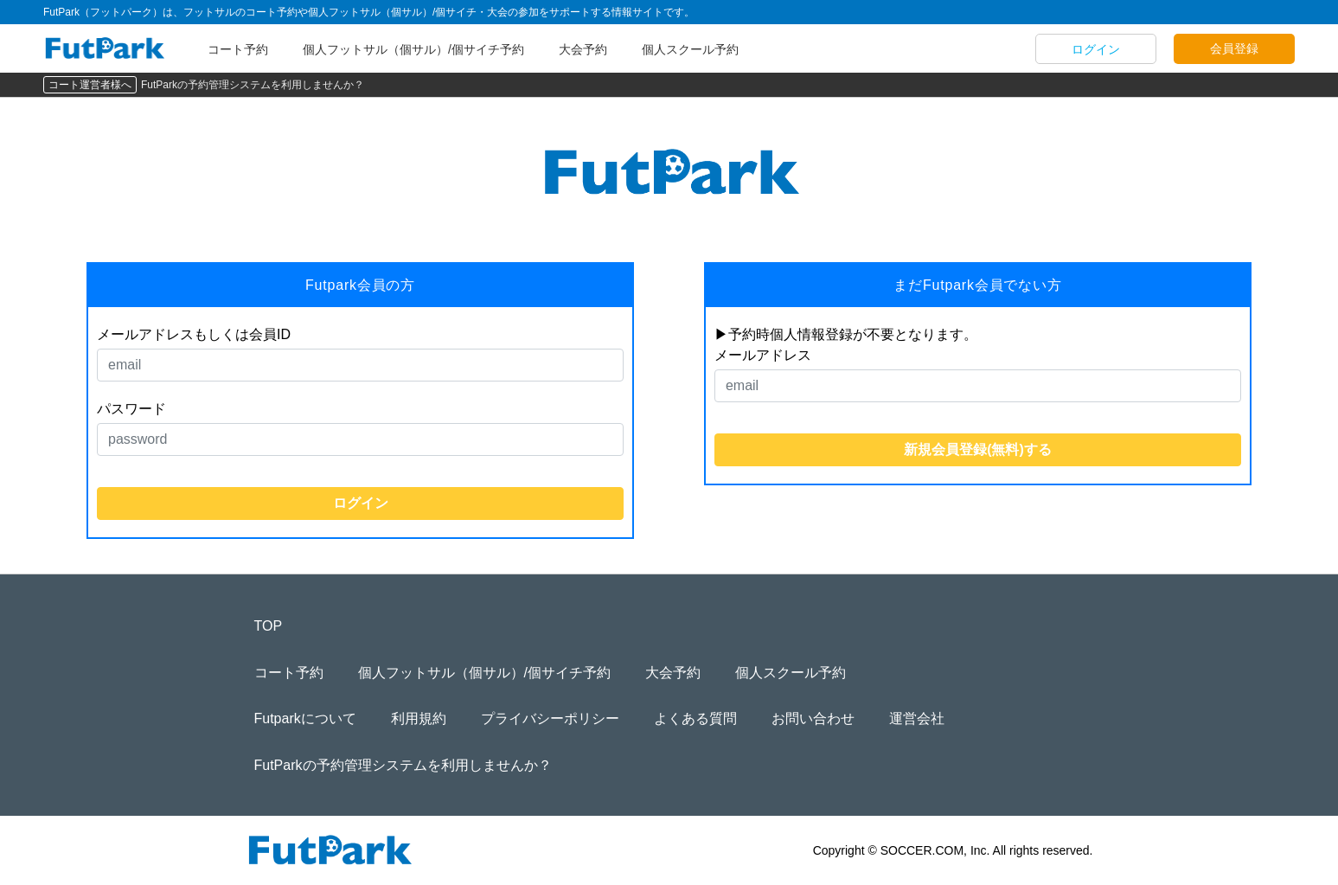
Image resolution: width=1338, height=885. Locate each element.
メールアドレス (762, 355)
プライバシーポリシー (550, 718)
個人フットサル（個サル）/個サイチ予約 (413, 49)
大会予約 (583, 49)
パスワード (131, 408)
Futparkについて (305, 718)
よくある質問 (695, 718)
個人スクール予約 (690, 49)
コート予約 (238, 49)
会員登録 (1234, 48)
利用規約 (418, 718)
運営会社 (916, 718)
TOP (268, 626)
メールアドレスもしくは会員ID (194, 334)
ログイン (1096, 49)
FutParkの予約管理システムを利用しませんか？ (252, 85)
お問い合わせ (813, 718)
